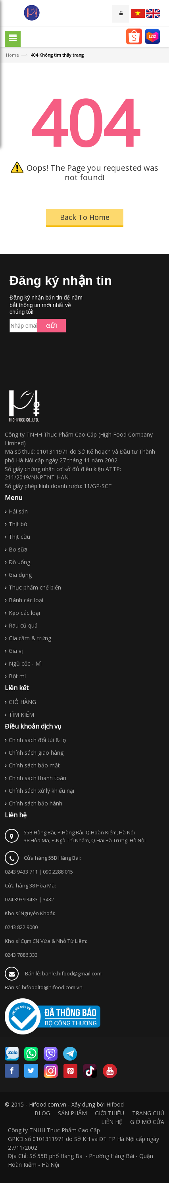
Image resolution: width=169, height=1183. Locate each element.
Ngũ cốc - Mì (25, 663)
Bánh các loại (26, 600)
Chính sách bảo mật (34, 765)
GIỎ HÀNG (22, 702)
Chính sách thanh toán (37, 778)
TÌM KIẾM (21, 714)
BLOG (42, 1113)
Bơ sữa (18, 549)
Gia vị (16, 650)
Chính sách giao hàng (36, 752)
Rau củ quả (23, 625)
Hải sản (18, 511)
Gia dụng (20, 574)
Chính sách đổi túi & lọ (37, 740)
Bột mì (17, 676)
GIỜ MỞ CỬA (147, 1122)
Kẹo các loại (24, 612)
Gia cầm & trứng (30, 638)
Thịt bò (18, 524)
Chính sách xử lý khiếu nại (41, 790)
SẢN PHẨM (72, 1113)
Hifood (115, 1104)
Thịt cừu (19, 536)
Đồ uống (19, 562)
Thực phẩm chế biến (35, 587)
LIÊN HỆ (111, 1122)
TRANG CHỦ (148, 1113)
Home (12, 55)
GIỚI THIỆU (109, 1113)
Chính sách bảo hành (35, 803)
